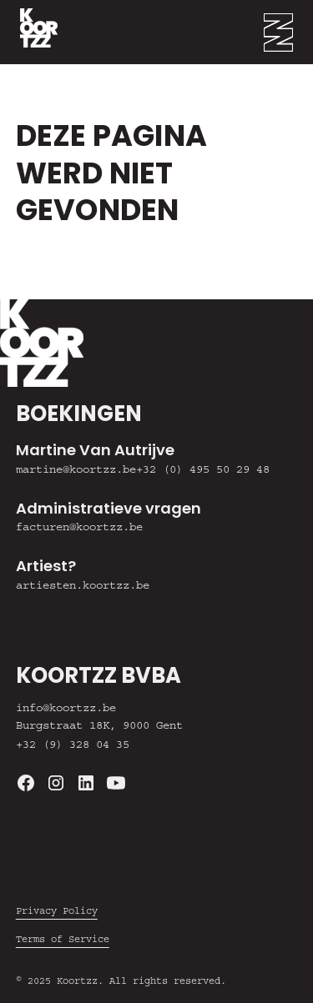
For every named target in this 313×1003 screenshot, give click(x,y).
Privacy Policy (57, 912)
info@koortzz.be (66, 709)
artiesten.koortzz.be (82, 587)
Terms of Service (62, 940)
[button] (288, 32)
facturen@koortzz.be (79, 528)
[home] (29, 32)
